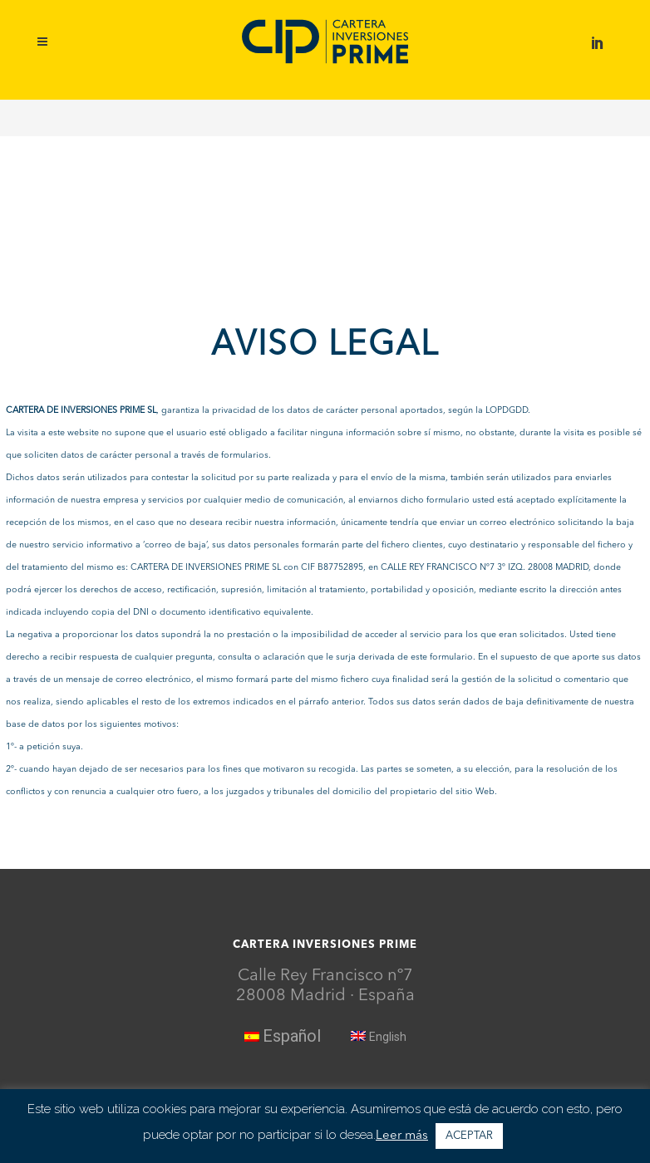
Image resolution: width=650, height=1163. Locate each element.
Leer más (402, 1136)
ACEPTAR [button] (469, 1136)
